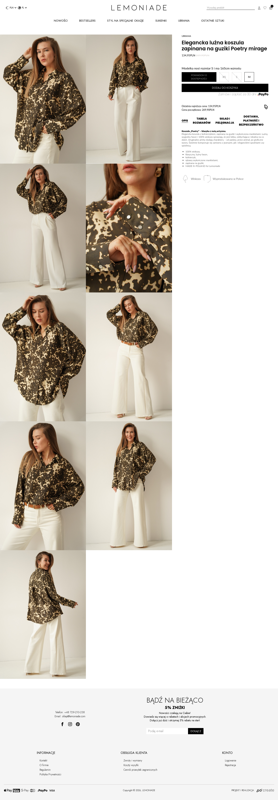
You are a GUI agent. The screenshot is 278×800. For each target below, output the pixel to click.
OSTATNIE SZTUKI (212, 21)
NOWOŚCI (61, 21)
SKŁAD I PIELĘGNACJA (224, 121)
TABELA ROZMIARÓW (202, 121)
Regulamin (45, 770)
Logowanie (230, 760)
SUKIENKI (161, 21)
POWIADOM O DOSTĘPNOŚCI (199, 77)
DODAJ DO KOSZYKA (225, 88)
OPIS (185, 120)
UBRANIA (184, 21)
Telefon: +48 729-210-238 (70, 712)
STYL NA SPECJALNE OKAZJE (125, 21)
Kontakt (43, 760)
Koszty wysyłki (131, 765)
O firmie (44, 765)
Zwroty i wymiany (133, 760)
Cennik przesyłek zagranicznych (140, 770)
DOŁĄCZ (196, 731)
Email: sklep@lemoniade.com (70, 716)
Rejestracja (230, 765)
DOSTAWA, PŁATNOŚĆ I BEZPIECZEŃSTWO (251, 121)
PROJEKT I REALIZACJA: (252, 790)
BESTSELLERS (87, 21)
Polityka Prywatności (50, 774)
